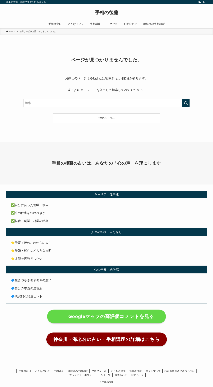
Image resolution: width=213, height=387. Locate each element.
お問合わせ (121, 375)
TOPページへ (106, 118)
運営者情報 (135, 371)
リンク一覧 (104, 375)
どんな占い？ (42, 371)
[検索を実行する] (186, 103)
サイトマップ (153, 371)
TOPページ (137, 375)
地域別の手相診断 (78, 371)
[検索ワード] (106, 103)
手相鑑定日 (25, 371)
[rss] (199, 2)
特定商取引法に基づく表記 (179, 371)
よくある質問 (118, 371)
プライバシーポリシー (81, 375)
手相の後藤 (106, 12)
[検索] (204, 2)
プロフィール (99, 371)
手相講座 (59, 371)
